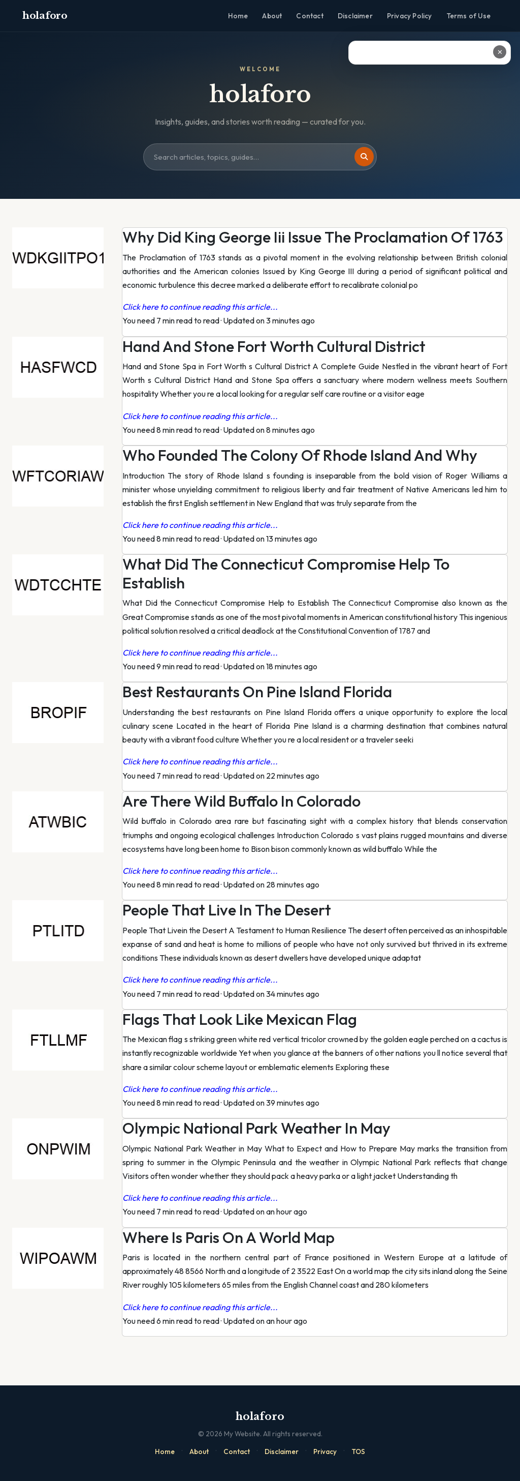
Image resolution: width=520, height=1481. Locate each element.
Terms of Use (468, 15)
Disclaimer (355, 15)
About (272, 15)
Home (238, 15)
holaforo (45, 15)
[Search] (364, 156)
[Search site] (260, 157)
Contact (309, 15)
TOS (358, 1451)
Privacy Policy (409, 15)
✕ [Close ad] (500, 52)
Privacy (325, 1451)
